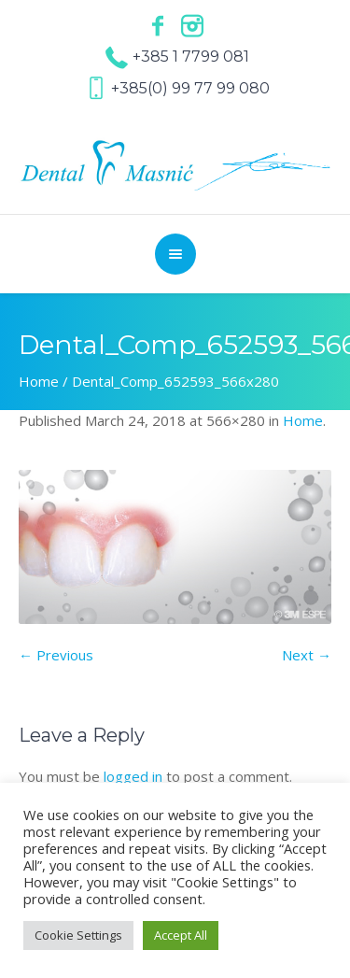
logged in (133, 776)
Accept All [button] (180, 935)
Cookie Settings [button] (78, 935)
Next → (306, 654)
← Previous (56, 654)
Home (39, 381)
